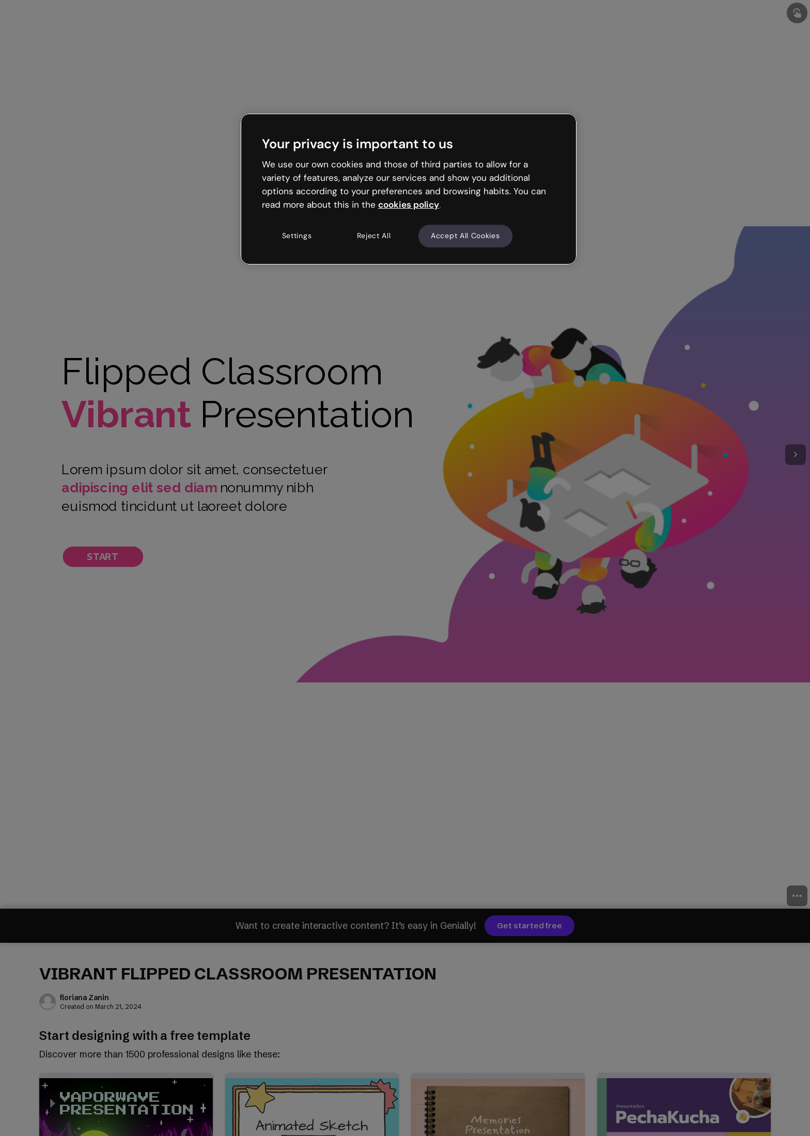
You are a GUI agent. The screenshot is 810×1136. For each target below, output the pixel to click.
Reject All (374, 235)
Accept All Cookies (465, 235)
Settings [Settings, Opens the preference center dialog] (297, 235)
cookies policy (408, 204)
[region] (409, 189)
